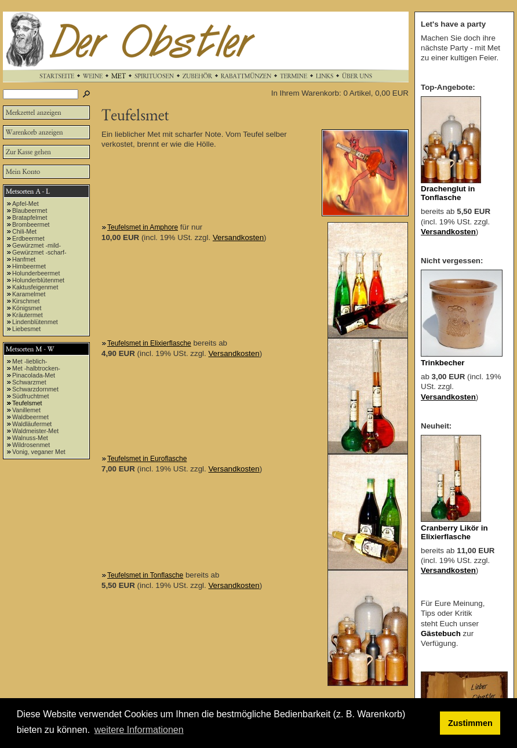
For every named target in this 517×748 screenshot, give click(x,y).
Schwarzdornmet (35, 389)
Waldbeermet (30, 416)
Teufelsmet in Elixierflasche (149, 343)
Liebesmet (26, 328)
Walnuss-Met (30, 437)
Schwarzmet (29, 382)
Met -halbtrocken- (36, 368)
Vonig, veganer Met (38, 451)
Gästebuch (441, 633)
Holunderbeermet (36, 273)
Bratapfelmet (29, 217)
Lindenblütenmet (35, 321)
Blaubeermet (29, 210)
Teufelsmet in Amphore (142, 227)
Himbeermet (29, 266)
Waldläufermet (32, 423)
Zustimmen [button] (470, 723)
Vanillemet (26, 409)
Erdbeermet (28, 238)
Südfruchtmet (30, 396)
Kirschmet (25, 300)
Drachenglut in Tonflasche (448, 193)
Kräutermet (27, 314)
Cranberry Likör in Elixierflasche (454, 532)
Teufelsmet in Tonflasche (145, 575)
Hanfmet (23, 259)
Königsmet (26, 307)
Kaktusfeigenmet (35, 287)
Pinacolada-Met (33, 375)
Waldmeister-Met (35, 430)
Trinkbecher (443, 362)
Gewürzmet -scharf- (39, 252)
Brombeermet (31, 224)
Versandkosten (238, 237)
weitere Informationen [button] (139, 730)
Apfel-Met (25, 203)
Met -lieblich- (29, 361)
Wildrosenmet (31, 444)
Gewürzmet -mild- (36, 245)
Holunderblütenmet (38, 280)
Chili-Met (24, 231)
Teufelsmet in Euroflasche (147, 459)
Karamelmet (28, 294)
